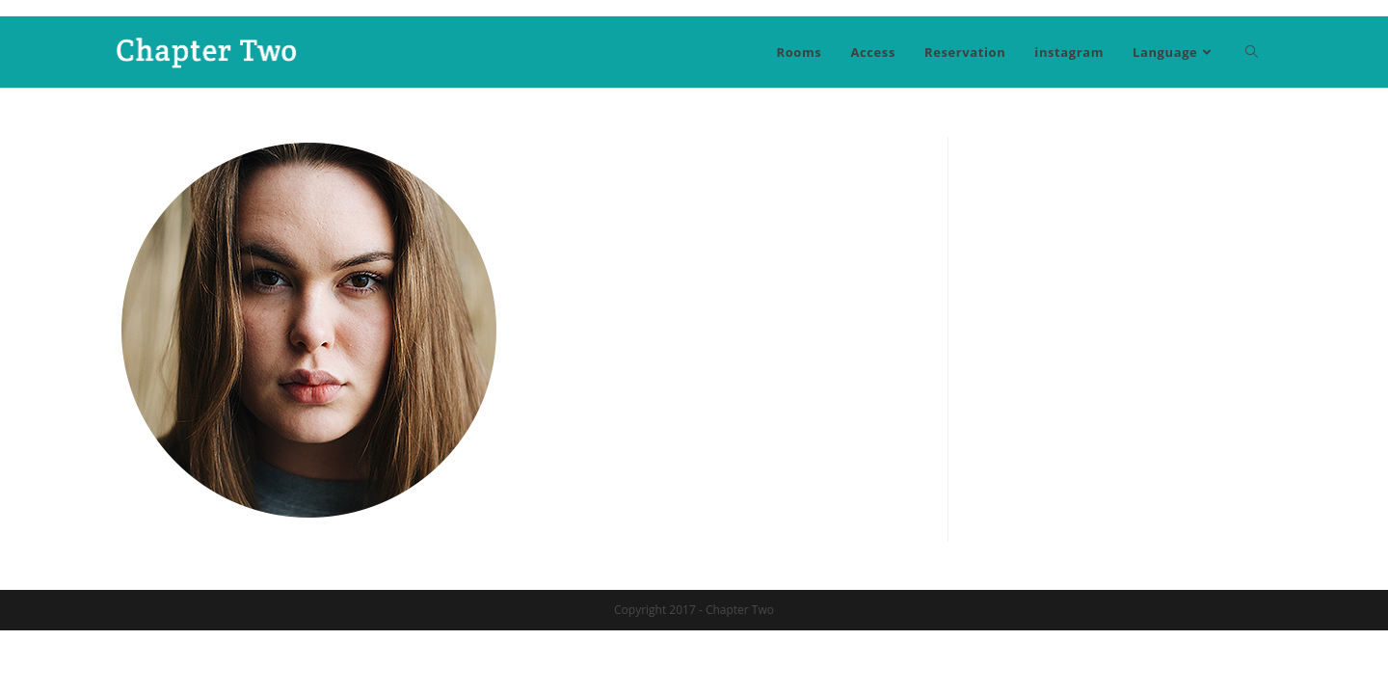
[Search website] (1251, 52)
